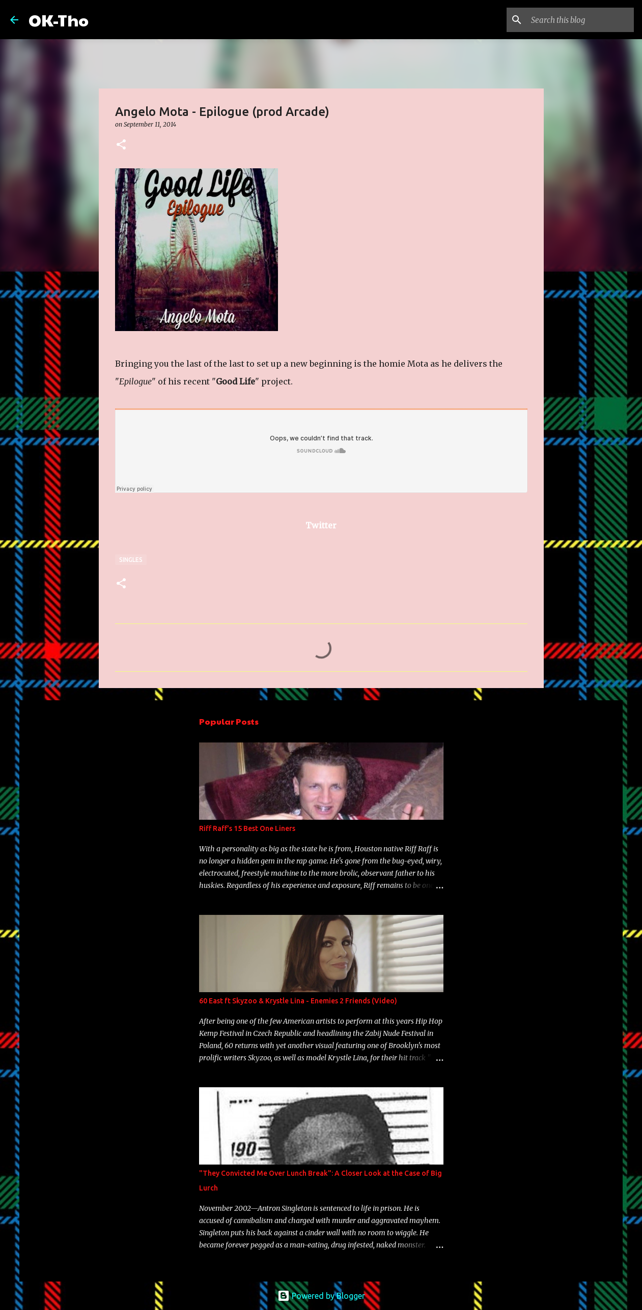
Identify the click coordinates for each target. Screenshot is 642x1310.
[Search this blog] (580, 20)
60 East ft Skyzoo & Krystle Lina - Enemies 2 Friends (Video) (298, 1001)
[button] (121, 145)
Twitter (321, 525)
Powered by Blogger (321, 1295)
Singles (131, 559)
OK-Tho (59, 19)
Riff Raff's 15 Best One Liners (247, 828)
